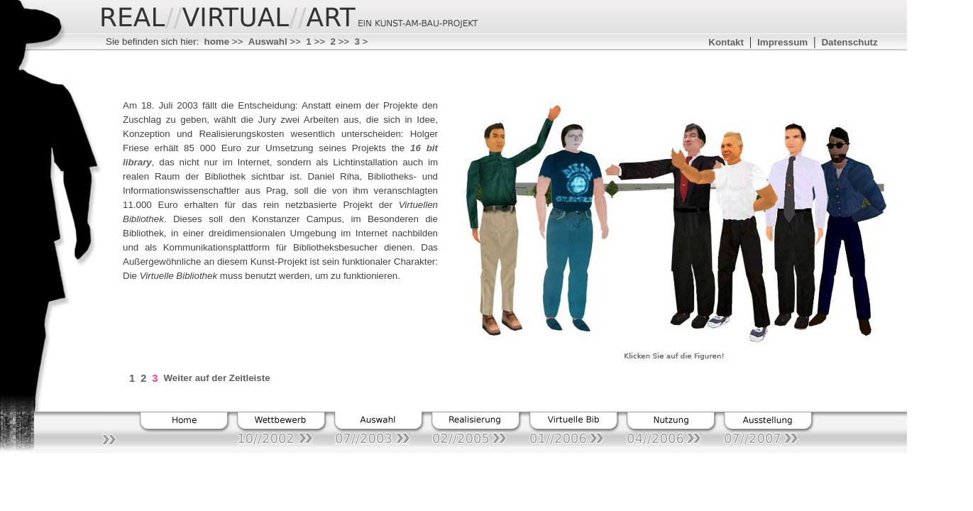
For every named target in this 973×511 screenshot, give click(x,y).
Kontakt (726, 42)
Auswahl (267, 41)
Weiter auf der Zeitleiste (216, 378)
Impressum (782, 42)
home (217, 41)
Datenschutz (849, 42)
